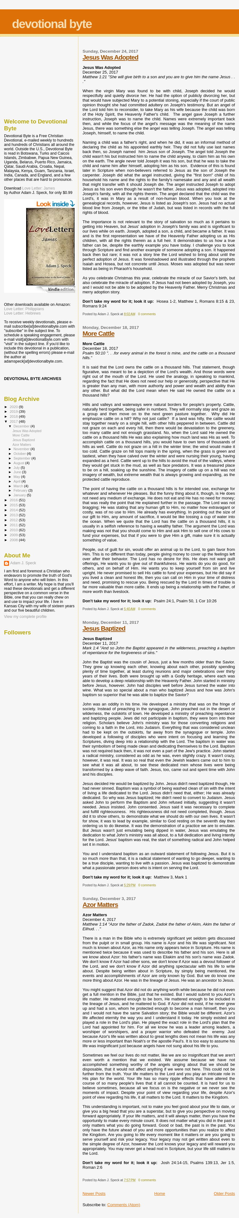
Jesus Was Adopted (110, 57)
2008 (14, 540)
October (20, 453)
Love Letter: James (38, 188)
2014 (14, 510)
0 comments (147, 314)
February (21, 490)
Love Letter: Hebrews (22, 313)
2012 (14, 520)
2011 (14, 525)
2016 (14, 500)
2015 (14, 505)
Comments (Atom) (123, 1204)
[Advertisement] (35, 76)
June (18, 472)
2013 (14, 515)
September (23, 458)
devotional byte (51, 24)
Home (159, 1193)
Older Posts (224, 1193)
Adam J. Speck (23, 563)
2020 (14, 407)
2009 (14, 535)
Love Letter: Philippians (24, 309)
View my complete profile (25, 616)
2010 (14, 530)
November (22, 449)
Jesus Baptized (103, 628)
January (20, 495)
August (20, 463)
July (17, 467)
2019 (14, 411)
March (19, 486)
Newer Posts (93, 1193)
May (17, 477)
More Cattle (98, 333)
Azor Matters (100, 904)
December (22, 426)
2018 (14, 416)
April (17, 481)
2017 (14, 421)
